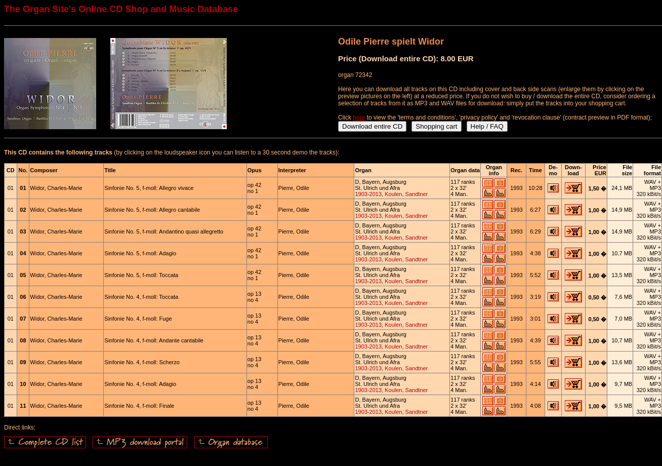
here (359, 117)
